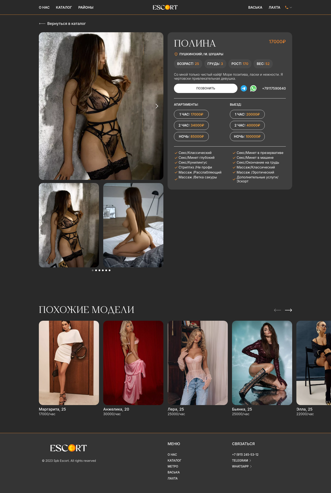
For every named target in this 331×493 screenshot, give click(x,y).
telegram (240, 460)
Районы (86, 7)
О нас (44, 7)
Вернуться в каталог (66, 23)
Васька (255, 7)
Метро (173, 466)
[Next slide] (156, 106)
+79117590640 (274, 88)
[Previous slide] (45, 106)
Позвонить (205, 88)
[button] (93, 270)
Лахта (274, 7)
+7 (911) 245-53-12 (245, 454)
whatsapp (240, 466)
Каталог (64, 7)
